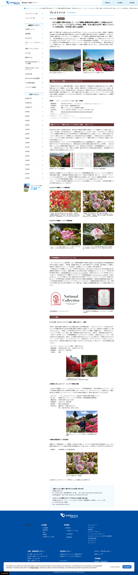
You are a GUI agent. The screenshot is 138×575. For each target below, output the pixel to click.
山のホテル (61, 18)
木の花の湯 (28, 74)
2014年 (27, 160)
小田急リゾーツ (30, 29)
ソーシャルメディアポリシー (96, 534)
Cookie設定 (4, 573)
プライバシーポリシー (94, 531)
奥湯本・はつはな (33, 558)
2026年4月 (28, 98)
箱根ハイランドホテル (32, 48)
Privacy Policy (34, 567)
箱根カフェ (98, 554)
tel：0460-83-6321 (57, 493)
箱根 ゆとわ (28, 57)
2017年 (27, 147)
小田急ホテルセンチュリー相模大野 (71, 554)
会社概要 (119, 2)
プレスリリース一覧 (31, 13)
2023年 (27, 120)
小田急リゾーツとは (72, 530)
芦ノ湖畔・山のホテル (35, 554)
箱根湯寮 (28, 33)
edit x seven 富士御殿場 (32, 78)
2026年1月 (28, 107)
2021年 (27, 129)
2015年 (27, 156)
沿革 (44, 532)
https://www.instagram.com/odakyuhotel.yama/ (75, 495)
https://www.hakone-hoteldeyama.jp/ (92, 493)
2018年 (27, 142)
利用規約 (90, 529)
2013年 (27, 165)
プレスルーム (91, 540)
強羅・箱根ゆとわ (33, 560)
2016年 (27, 151)
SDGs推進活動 (92, 538)
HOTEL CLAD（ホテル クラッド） (32, 68)
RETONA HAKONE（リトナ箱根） (32, 62)
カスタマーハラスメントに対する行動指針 (100, 536)
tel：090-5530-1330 (57, 502)
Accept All (127, 567)
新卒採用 (67, 528)
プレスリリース (34, 8)
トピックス (91, 527)
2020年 (27, 134)
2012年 (27, 169)
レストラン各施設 (30, 87)
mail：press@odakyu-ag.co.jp (60, 504)
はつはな (28, 53)
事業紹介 (107, 2)
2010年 (27, 178)
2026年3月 (28, 103)
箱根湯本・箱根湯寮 (101, 561)
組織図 (45, 534)
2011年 (27, 173)
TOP (26, 8)
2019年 (27, 138)
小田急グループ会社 (48, 536)
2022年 (27, 125)
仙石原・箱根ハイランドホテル (37, 556)
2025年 (27, 111)
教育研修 (69, 537)
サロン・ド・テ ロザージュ (32, 43)
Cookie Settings (115, 567)
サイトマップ (91, 542)
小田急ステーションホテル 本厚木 (70, 556)
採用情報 (131, 2)
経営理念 (45, 530)
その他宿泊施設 (30, 83)
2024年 (27, 116)
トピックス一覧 (30, 18)
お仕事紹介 (70, 534)
